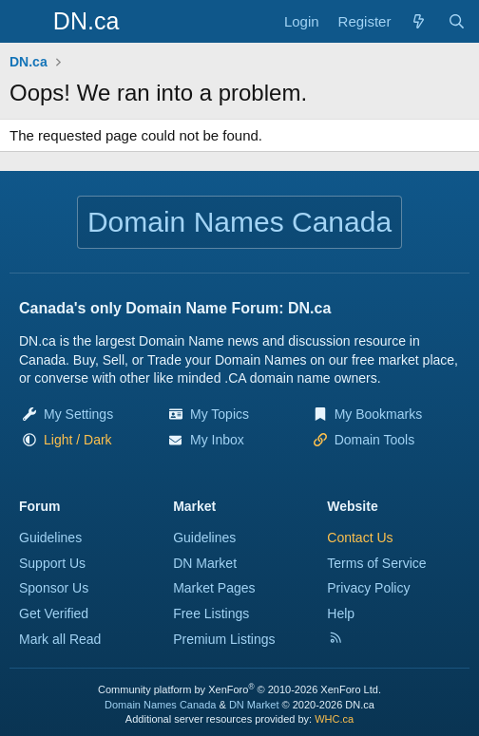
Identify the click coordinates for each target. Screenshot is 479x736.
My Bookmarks (379, 414)
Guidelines (50, 537)
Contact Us (360, 537)
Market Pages (214, 587)
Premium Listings (224, 639)
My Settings (78, 414)
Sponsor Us (53, 587)
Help (340, 613)
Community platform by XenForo (239, 689)
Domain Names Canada (160, 704)
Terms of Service (376, 563)
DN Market (205, 563)
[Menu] (26, 22)
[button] (78, 439)
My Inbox (217, 439)
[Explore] (418, 21)
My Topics (219, 414)
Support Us (52, 563)
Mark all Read (60, 639)
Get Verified (53, 613)
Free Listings (211, 613)
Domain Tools (375, 439)
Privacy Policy (368, 587)
